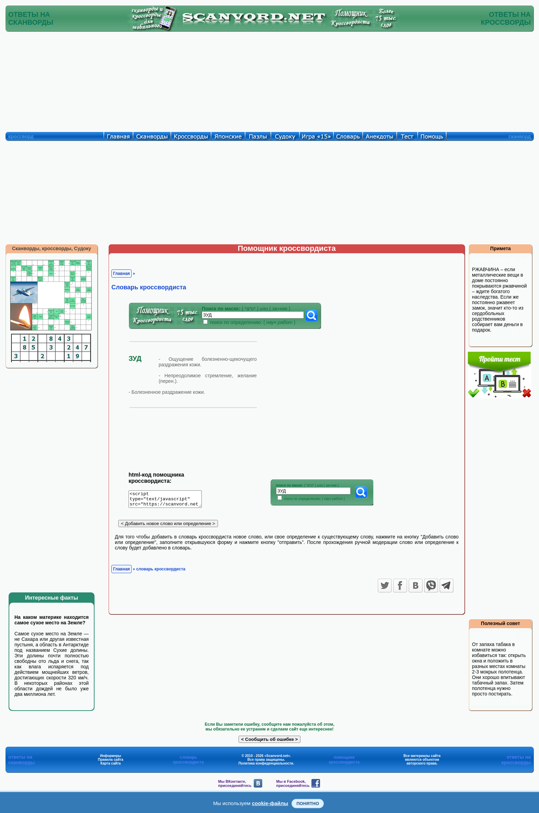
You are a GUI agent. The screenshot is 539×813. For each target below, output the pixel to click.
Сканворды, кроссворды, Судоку (51, 248)
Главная (121, 273)
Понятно (307, 803)
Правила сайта (110, 759)
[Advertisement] (269, 80)
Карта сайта (110, 763)
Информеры (110, 756)
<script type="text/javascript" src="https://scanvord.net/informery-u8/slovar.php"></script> (169, 500)
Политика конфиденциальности (266, 763)
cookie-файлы (270, 803)
